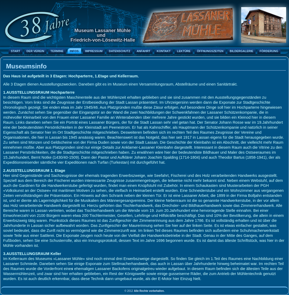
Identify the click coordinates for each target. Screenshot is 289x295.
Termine (57, 51)
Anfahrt (144, 51)
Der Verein (35, 51)
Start (15, 51)
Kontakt (164, 51)
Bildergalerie (241, 51)
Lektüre (183, 51)
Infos (74, 51)
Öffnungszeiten (210, 51)
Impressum (94, 51)
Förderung (269, 51)
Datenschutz (119, 51)
